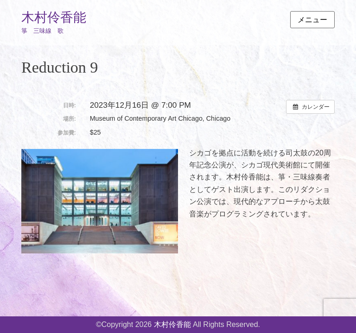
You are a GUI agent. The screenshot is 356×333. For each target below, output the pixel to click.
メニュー (312, 20)
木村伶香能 (53, 17)
